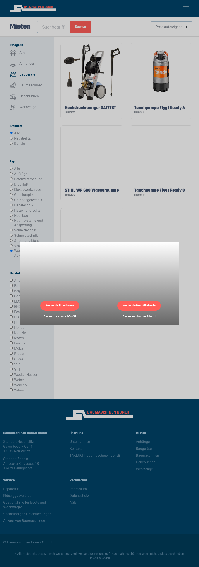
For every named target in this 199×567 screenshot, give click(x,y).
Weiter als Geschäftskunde (139, 306)
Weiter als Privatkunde (60, 306)
